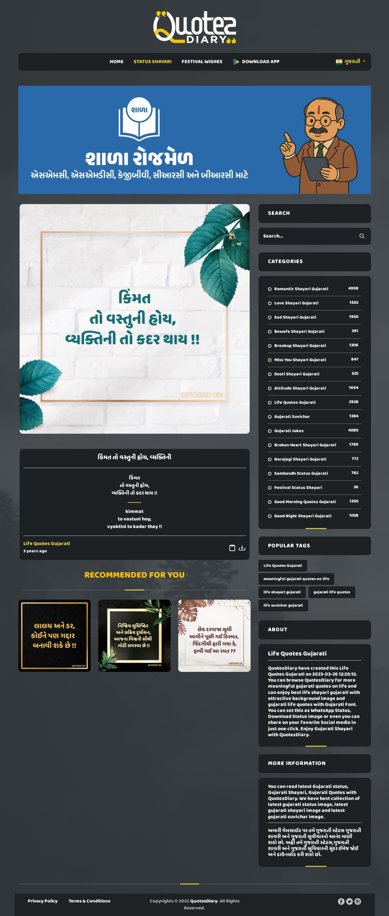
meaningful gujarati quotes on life (296, 579)
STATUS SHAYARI (153, 62)
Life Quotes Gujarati (46, 544)
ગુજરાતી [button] (348, 62)
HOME (117, 62)
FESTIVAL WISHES (202, 62)
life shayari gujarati (282, 592)
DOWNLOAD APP (256, 62)
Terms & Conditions (89, 901)
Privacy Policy (43, 901)
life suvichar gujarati (283, 605)
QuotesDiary (203, 901)
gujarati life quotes (331, 592)
